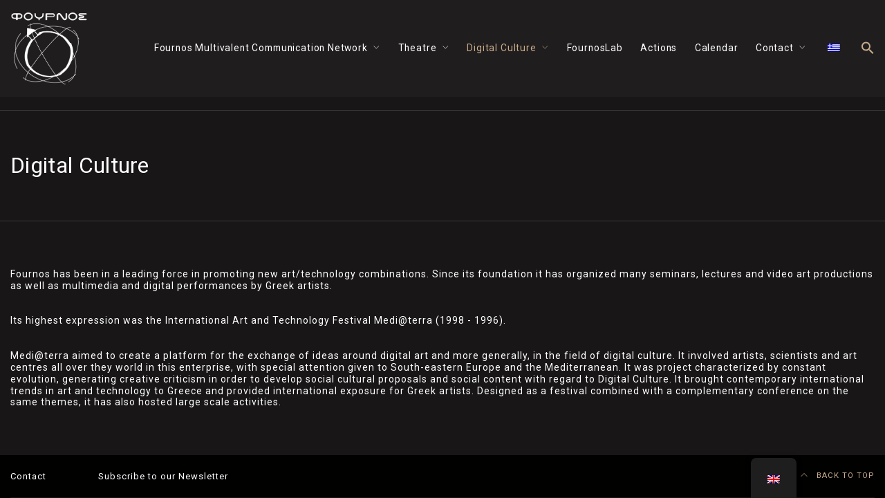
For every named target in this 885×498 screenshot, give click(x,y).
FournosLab (595, 47)
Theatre (417, 47)
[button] (868, 48)
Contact (775, 47)
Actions (658, 47)
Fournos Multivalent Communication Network (261, 47)
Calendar (716, 47)
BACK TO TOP (838, 475)
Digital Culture (501, 47)
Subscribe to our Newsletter (163, 476)
